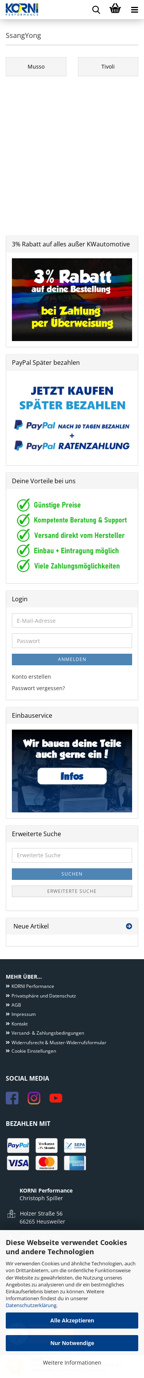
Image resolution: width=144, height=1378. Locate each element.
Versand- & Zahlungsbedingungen (48, 1033)
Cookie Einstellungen (34, 1051)
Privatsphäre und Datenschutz (44, 995)
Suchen (72, 874)
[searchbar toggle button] (96, 9)
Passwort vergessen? (38, 688)
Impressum (24, 1014)
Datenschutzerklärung (31, 1305)
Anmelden (72, 659)
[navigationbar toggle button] (134, 9)
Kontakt (20, 1023)
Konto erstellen (31, 676)
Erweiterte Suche (72, 891)
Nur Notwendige (72, 1343)
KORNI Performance (33, 986)
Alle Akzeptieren (72, 1320)
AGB (16, 1005)
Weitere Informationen (72, 1362)
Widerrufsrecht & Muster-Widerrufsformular (59, 1042)
